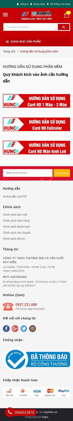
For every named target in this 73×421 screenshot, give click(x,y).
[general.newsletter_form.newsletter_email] (28, 173)
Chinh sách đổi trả (14, 238)
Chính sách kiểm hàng (16, 220)
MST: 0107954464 (15, 276)
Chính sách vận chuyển (17, 232)
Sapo (45, 416)
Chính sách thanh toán (16, 226)
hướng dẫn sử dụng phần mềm (32, 67)
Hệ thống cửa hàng (60, 4)
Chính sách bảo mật (15, 214)
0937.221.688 (26, 305)
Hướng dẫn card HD (15, 196)
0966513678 (17, 271)
